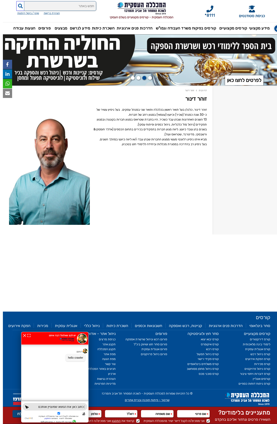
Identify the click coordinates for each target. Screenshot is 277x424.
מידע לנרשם (77, 28)
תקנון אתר (106, 344)
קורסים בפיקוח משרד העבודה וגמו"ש (183, 28)
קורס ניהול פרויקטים (254, 369)
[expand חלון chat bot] (26, 335)
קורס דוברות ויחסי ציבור (252, 374)
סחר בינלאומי (256, 325)
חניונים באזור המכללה (99, 369)
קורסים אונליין (258, 379)
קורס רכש (209, 349)
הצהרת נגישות (103, 379)
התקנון (113, 421)
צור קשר (107, 364)
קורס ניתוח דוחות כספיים (251, 383)
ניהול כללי (89, 325)
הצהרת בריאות (49, 17)
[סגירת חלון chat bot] (21, 335)
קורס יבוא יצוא (207, 339)
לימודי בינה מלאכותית (253, 344)
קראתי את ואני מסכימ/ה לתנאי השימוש (104, 421)
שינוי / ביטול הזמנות (25, 17)
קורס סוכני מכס (206, 374)
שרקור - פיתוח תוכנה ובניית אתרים (144, 400)
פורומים (41, 28)
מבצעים (58, 28)
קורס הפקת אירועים (254, 359)
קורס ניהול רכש (257, 354)
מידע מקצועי (256, 28)
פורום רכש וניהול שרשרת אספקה (143, 339)
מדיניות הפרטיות (102, 383)
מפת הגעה (106, 359)
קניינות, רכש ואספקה (182, 325)
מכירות (39, 325)
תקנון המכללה (103, 349)
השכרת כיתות (100, 28)
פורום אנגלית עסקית (151, 349)
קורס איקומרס (207, 344)
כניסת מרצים (104, 339)
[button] (274, 28)
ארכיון (109, 374)
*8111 (207, 15)
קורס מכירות (259, 364)
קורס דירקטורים (257, 339)
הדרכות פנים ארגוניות (131, 28)
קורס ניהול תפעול (205, 354)
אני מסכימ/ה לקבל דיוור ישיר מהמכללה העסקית (174, 421)
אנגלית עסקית (63, 325)
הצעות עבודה (21, 28)
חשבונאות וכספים (145, 325)
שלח (17, 413)
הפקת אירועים (16, 325)
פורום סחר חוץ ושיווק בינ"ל (147, 344)
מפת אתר (107, 354)
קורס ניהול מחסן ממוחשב (200, 369)
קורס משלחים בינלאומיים (200, 364)
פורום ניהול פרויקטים (151, 354)
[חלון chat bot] (52, 377)
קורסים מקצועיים (230, 28)
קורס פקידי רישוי (205, 359)
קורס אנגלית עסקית (254, 349)
